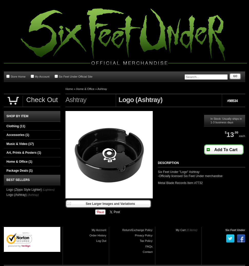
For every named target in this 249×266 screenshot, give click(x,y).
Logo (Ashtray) (16, 195)
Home (69, 88)
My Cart (181, 230)
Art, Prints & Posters (23, 152)
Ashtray (102, 88)
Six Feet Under (235, 230)
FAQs (148, 246)
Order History (98, 235)
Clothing (15, 126)
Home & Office (85, 88)
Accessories (17, 135)
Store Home (16, 76)
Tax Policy (146, 240)
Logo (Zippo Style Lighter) (24, 189)
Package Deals (19, 170)
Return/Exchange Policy (137, 230)
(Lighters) (48, 189)
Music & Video (20, 144)
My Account (40, 76)
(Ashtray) (33, 194)
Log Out (101, 240)
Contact (147, 251)
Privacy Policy (143, 235)
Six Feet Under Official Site (74, 76)
